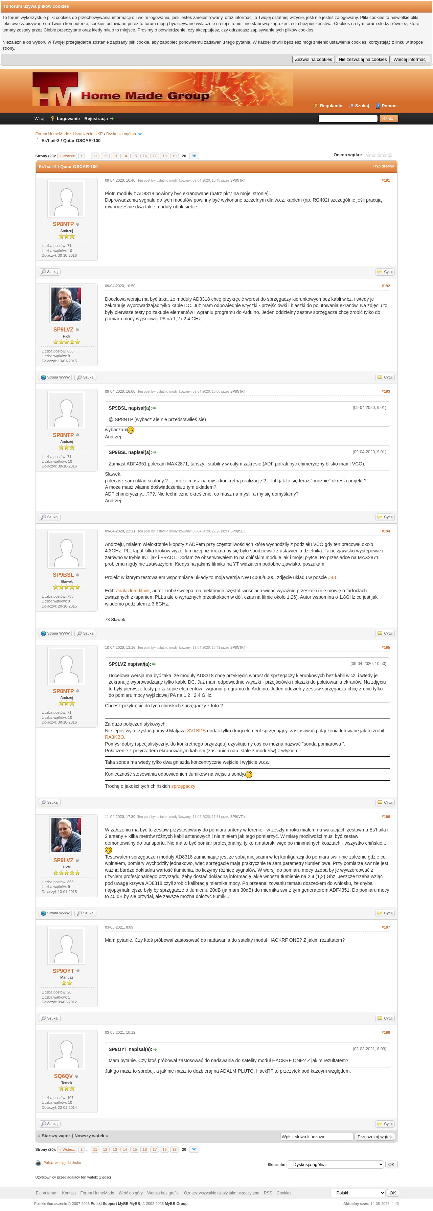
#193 (386, 391)
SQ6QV (63, 1076)
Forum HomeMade (52, 134)
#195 (386, 647)
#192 (386, 286)
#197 (386, 927)
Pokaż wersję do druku (62, 1163)
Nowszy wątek (89, 1135)
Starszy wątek (56, 1135)
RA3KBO (114, 737)
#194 (386, 531)
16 (145, 156)
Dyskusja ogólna (121, 134)
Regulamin (331, 105)
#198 (386, 1032)
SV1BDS (196, 730)
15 (135, 156)
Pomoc (389, 105)
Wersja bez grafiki (163, 1193)
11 (95, 156)
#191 (386, 180)
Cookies (284, 1193)
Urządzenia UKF (87, 134)
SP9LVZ (63, 330)
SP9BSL (63, 575)
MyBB (135, 1204)
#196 (386, 817)
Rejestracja (96, 118)
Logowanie (68, 118)
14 (125, 156)
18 (164, 156)
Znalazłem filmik (133, 590)
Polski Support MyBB (110, 1204)
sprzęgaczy (184, 786)
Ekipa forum (47, 1193)
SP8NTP (63, 224)
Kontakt (69, 1193)
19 (175, 156)
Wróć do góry (131, 1193)
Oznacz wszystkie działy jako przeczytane (221, 1193)
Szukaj (362, 105)
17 (155, 156)
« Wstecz (67, 156)
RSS (268, 1193)
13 (115, 156)
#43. (332, 577)
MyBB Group (176, 1204)
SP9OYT (63, 971)
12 (105, 156)
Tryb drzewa (383, 166)
